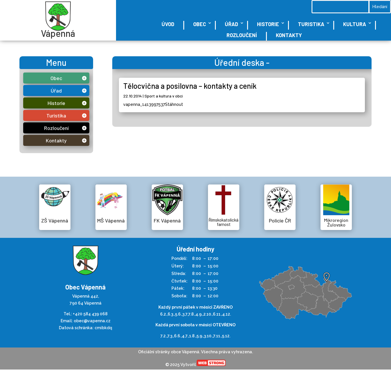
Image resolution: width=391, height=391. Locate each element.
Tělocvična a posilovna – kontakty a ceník (190, 85)
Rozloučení (242, 35)
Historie (268, 24)
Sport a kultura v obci (163, 95)
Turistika (311, 24)
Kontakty (289, 35)
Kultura (354, 24)
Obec (199, 24)
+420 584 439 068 (90, 314)
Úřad (231, 24)
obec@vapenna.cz (92, 320)
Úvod (168, 24)
